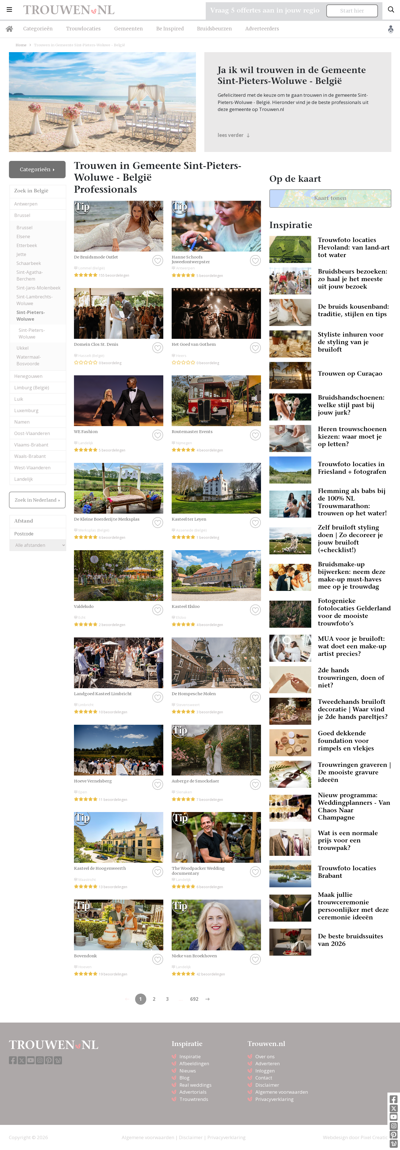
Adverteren (267, 1063)
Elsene (23, 236)
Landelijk (23, 479)
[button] (9, 9)
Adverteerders (262, 29)
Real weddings (195, 1085)
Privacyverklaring (274, 1099)
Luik (18, 399)
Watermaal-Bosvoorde (28, 360)
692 (194, 999)
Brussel (22, 215)
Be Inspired (170, 29)
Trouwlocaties (83, 29)
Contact (263, 1077)
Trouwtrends (193, 1099)
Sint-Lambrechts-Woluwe (34, 300)
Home (21, 45)
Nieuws (187, 1070)
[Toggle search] (391, 9)
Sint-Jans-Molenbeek (38, 288)
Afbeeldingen (194, 1063)
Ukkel (22, 348)
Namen (22, 422)
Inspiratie (190, 1056)
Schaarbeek (28, 263)
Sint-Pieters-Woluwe (30, 315)
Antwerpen (25, 204)
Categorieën (38, 29)
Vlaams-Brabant (31, 445)
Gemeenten (128, 29)
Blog (184, 1077)
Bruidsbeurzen (214, 29)
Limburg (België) (31, 388)
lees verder (234, 135)
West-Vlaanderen (32, 468)
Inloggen (265, 1070)
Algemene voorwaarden (281, 1092)
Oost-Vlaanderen (32, 433)
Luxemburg (26, 410)
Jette (21, 254)
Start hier (352, 11)
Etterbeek (26, 245)
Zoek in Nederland (36, 500)
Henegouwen (28, 376)
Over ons (265, 1056)
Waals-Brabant (30, 456)
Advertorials (193, 1092)
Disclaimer (267, 1085)
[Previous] (207, 999)
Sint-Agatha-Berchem (29, 275)
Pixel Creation (376, 1137)
